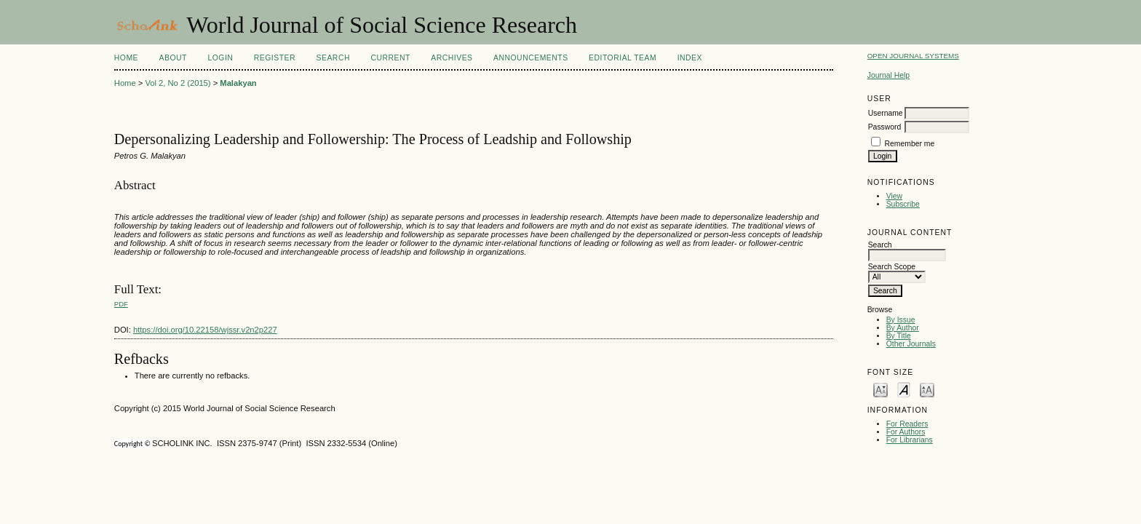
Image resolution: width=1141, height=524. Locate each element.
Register (274, 58)
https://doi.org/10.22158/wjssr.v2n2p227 (205, 329)
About (173, 58)
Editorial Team (622, 58)
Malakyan (238, 83)
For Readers (907, 424)
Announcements (530, 58)
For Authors (906, 432)
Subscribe (903, 204)
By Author (902, 328)
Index (689, 58)
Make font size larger (927, 389)
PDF (121, 304)
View (894, 196)
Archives (451, 58)
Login (220, 58)
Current (390, 58)
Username (885, 113)
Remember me (910, 144)
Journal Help (888, 75)
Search (333, 58)
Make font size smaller (880, 389)
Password (885, 127)
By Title (898, 336)
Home (126, 58)
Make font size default (903, 389)
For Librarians (909, 440)
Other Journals (911, 344)
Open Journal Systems (913, 56)
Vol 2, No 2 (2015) (177, 83)
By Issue (900, 320)
